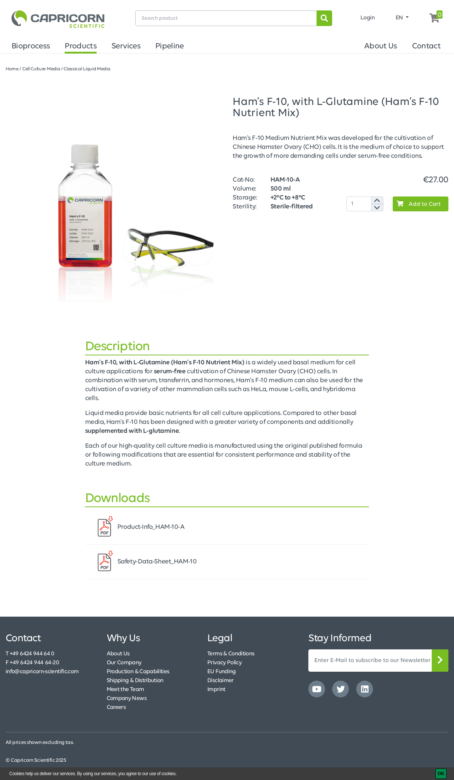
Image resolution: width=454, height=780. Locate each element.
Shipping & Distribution (135, 681)
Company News (126, 698)
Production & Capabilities (138, 672)
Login (367, 18)
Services (125, 46)
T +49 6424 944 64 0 (30, 654)
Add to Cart (417, 204)
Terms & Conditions (230, 654)
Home (12, 69)
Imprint (216, 690)
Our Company (124, 663)
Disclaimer (220, 681)
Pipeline (169, 46)
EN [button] (400, 18)
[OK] (441, 773)
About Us (380, 46)
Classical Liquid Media (87, 69)
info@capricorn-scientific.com (42, 672)
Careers (116, 707)
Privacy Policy (224, 663)
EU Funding (221, 672)
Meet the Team (125, 690)
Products (81, 46)
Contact (426, 46)
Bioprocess (31, 46)
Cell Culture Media (41, 69)
